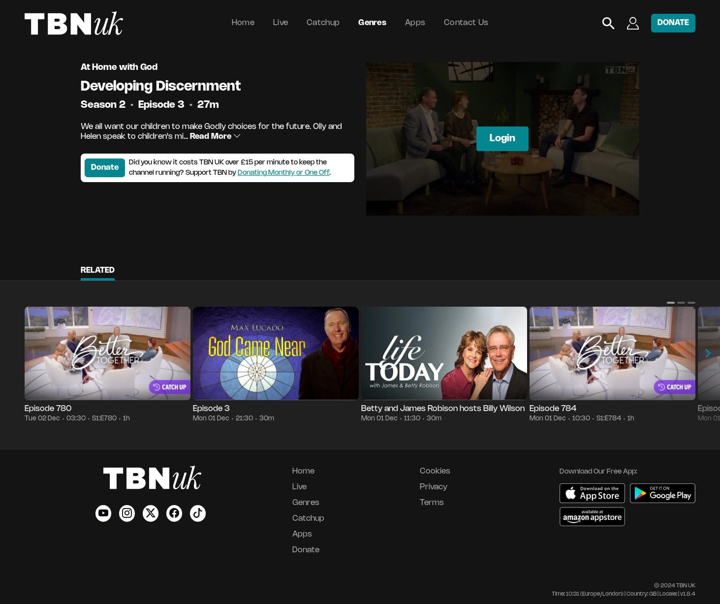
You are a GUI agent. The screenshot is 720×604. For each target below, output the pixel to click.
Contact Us (466, 23)
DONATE (673, 23)
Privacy (433, 487)
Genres (372, 23)
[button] (671, 303)
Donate (105, 167)
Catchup (323, 23)
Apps (415, 23)
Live (280, 23)
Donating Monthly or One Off (283, 173)
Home (243, 23)
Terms (432, 503)
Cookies (435, 471)
